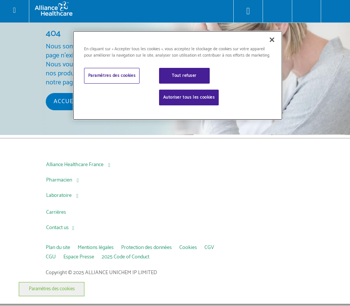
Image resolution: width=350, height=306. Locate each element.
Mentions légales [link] (96, 247)
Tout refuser (184, 75)
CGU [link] (51, 257)
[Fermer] (272, 40)
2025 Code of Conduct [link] (125, 257)
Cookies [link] (188, 247)
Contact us (57, 228)
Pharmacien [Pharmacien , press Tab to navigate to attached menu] (59, 180)
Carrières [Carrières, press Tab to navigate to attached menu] (56, 212)
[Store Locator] (248, 11)
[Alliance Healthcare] (131, 8)
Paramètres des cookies (52, 289)
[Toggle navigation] (14, 11)
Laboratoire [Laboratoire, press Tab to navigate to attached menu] (59, 195)
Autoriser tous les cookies (189, 97)
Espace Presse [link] (78, 257)
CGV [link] (209, 247)
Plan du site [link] (58, 247)
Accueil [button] (66, 101)
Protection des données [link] (146, 247)
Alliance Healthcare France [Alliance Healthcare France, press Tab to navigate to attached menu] (75, 164)
